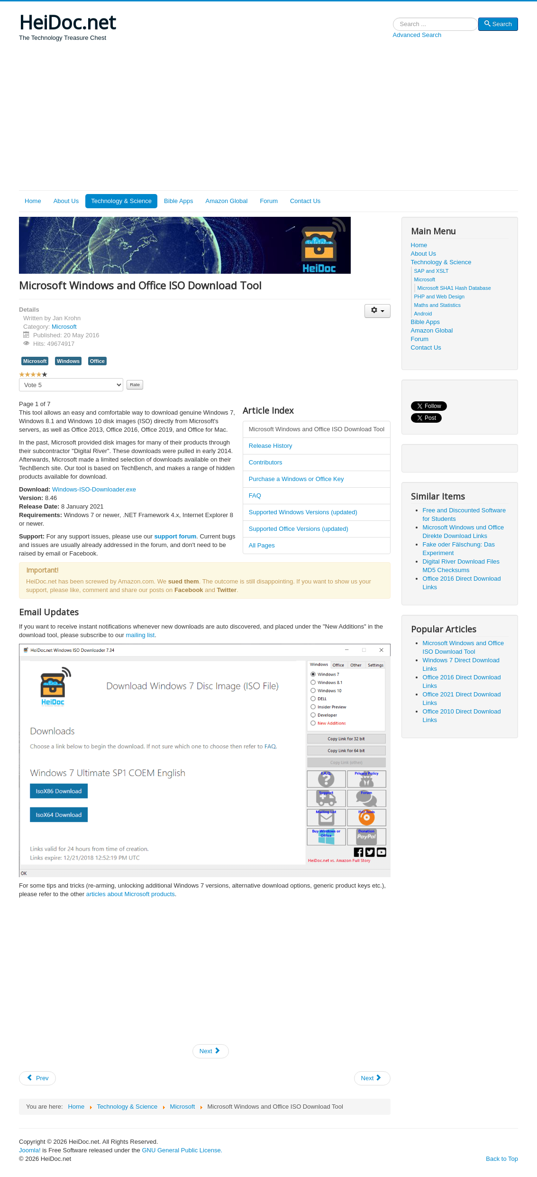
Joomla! (30, 1150)
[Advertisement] (268, 119)
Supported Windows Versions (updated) (303, 512)
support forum (175, 536)
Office (97, 361)
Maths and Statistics (437, 305)
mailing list (140, 635)
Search (498, 24)
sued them (183, 581)
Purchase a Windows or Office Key (296, 478)
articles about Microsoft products (130, 894)
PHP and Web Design (439, 296)
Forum (269, 200)
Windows (68, 361)
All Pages (262, 545)
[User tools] (377, 311)
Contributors (265, 462)
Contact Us (305, 200)
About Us (66, 200)
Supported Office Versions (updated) (298, 528)
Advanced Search (417, 34)
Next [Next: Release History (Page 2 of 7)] (210, 1051)
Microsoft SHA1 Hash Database (454, 288)
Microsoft (64, 326)
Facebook (188, 589)
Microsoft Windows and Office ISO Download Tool (316, 429)
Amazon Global (227, 200)
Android (423, 313)
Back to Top (502, 1158)
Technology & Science (121, 200)
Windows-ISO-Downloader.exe (94, 489)
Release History (270, 445)
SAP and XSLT (431, 271)
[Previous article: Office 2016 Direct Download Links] (37, 1078)
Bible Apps (178, 200)
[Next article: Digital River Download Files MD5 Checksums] (372, 1078)
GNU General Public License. (182, 1150)
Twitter (227, 589)
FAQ (255, 495)
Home (33, 200)
